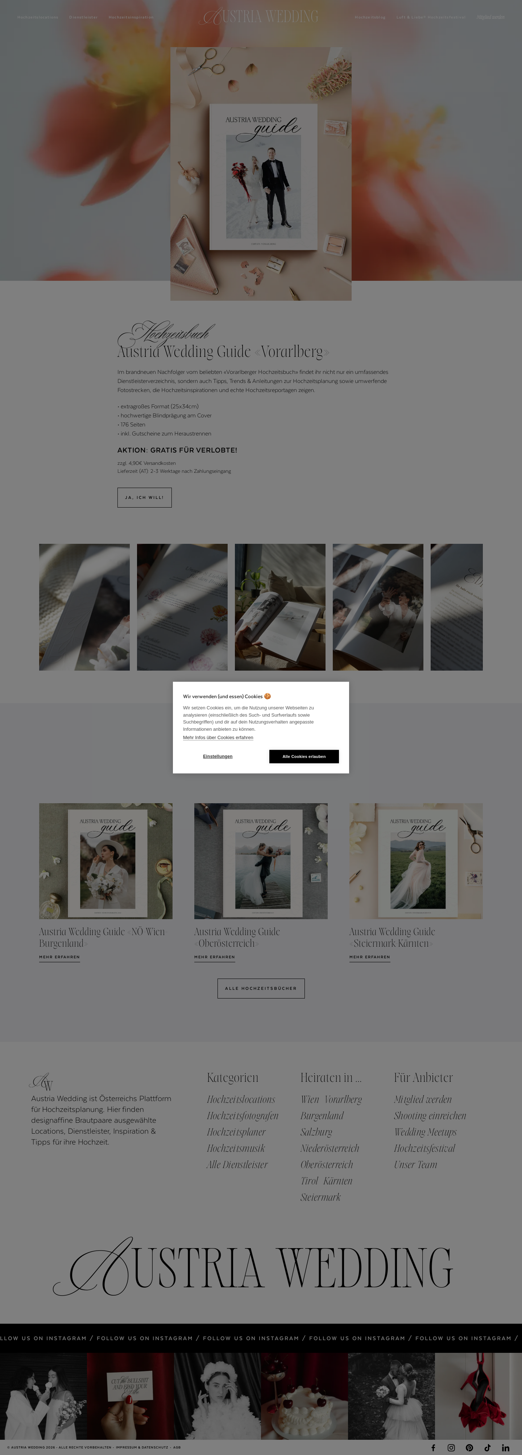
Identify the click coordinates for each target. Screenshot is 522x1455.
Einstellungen (217, 756)
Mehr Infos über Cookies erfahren (218, 737)
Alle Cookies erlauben (304, 756)
